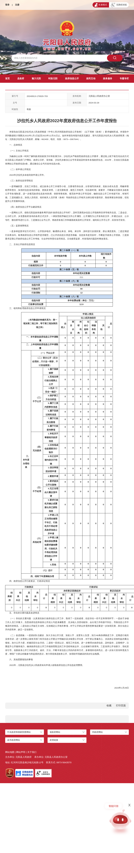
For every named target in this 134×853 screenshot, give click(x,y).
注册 (17, 5)
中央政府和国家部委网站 (19, 732)
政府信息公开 (72, 78)
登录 (7, 5)
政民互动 (90, 78)
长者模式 (101, 5)
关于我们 (31, 752)
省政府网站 (55, 732)
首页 (7, 78)
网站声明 (20, 752)
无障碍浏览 (119, 5)
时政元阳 (52, 78)
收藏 (109, 705)
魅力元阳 (36, 78)
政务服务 (107, 78)
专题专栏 (124, 78)
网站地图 (9, 752)
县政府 (20, 78)
